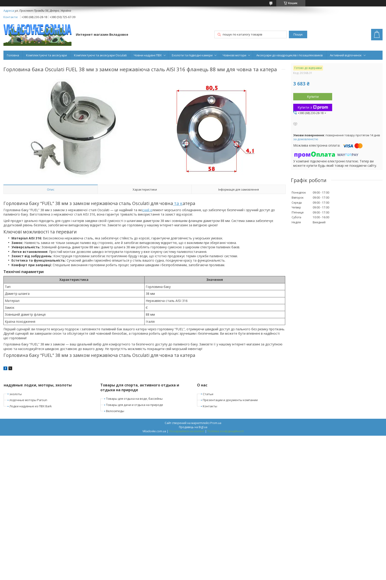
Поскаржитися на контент (186, 431)
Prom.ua (215, 423)
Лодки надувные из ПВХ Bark (30, 406)
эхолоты (15, 394)
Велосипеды (115, 411)
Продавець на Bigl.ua (193, 427)
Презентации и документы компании (230, 400)
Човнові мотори (234, 55)
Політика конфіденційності (225, 431)
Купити (313, 96)
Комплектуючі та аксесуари (46, 55)
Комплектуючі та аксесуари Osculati (100, 55)
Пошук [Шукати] (298, 34)
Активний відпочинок (346, 55)
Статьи (208, 394)
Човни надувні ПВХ (148, 55)
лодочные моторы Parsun (28, 400)
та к (178, 203)
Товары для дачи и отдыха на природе (134, 405)
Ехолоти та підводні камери (192, 55)
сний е (147, 210)
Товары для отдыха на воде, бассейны (134, 399)
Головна (13, 55)
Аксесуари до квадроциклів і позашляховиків (289, 55)
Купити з (313, 107)
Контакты (210, 406)
